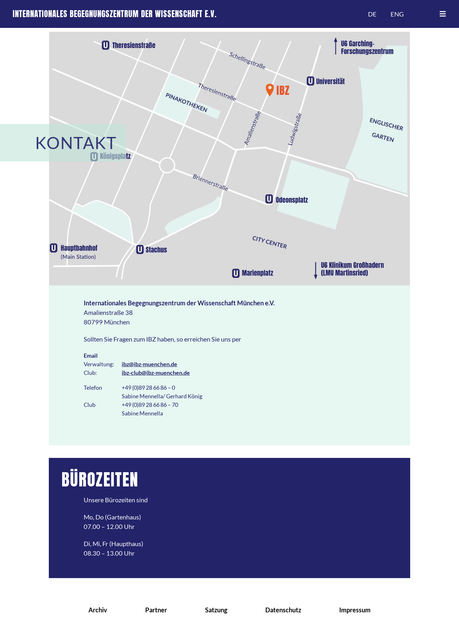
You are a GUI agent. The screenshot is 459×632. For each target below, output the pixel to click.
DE (372, 14)
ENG (397, 14)
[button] (442, 14)
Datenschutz (283, 610)
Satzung (216, 610)
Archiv (97, 610)
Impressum (355, 610)
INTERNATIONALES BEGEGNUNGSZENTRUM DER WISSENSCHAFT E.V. (115, 14)
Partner (156, 610)
